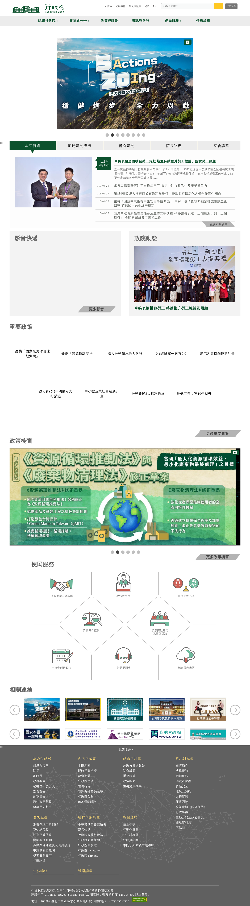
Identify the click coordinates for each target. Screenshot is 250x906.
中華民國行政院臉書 (92, 824)
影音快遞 (84, 829)
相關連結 (130, 817)
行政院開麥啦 (87, 845)
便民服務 (40, 817)
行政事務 (182, 812)
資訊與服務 (185, 758)
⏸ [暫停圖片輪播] (188, 42)
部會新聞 (84, 776)
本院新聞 (84, 765)
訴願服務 (182, 776)
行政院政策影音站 (90, 835)
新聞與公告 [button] (78, 21)
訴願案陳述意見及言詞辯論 (52, 845)
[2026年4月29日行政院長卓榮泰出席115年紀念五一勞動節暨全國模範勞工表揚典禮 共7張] (53, 182)
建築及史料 (41, 807)
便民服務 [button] (172, 21)
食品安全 (182, 786)
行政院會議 (86, 781)
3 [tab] (122, 552)
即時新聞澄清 (87, 770)
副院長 (38, 776)
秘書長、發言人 (44, 786)
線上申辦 (129, 824)
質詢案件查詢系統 (90, 791)
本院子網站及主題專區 (138, 845)
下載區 (180, 827)
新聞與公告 (87, 758)
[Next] (189, 84)
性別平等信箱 (42, 835)
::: (100, 6)
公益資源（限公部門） (191, 807)
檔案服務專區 (42, 855)
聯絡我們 (74, 890)
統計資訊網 (131, 840)
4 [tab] (127, 552)
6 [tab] (138, 552)
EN (154, 6)
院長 (36, 770)
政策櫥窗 (129, 781)
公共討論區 (131, 835)
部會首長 (39, 791)
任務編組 (40, 871)
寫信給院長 (41, 829)
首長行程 (84, 786)
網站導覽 (121, 6)
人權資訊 (182, 796)
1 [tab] (112, 552)
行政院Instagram (89, 850)
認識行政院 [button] (47, 21)
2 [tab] (117, 552)
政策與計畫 (132, 758)
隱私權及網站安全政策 (50, 890)
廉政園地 (182, 801)
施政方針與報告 (134, 765)
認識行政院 (42, 758)
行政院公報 (86, 796)
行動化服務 (131, 829)
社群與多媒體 (89, 817)
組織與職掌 (41, 765)
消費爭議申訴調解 (45, 824)
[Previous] (61, 84)
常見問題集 (135, 6)
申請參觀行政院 (44, 850)
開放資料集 (183, 822)
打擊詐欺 (39, 860)
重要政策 (129, 776)
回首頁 (108, 6)
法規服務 (182, 770)
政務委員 (39, 781)
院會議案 (129, 770)
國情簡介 (182, 765)
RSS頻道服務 (87, 801)
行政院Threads (88, 855)
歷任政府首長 (42, 801)
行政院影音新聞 (89, 840)
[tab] (33, 145)
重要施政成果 (132, 786)
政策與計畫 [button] (109, 21)
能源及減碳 (183, 791)
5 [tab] (133, 552)
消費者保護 (183, 781)
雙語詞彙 (85, 871)
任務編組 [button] (203, 21)
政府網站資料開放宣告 (97, 890)
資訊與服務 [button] (140, 21)
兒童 (147, 6)
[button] (218, 20)
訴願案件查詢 (42, 840)
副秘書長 (39, 796)
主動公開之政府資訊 (190, 817)
